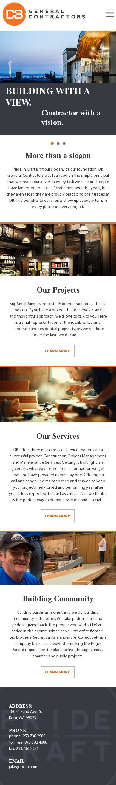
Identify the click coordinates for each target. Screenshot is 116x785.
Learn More (57, 351)
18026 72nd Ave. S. (25, 712)
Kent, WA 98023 (22, 718)
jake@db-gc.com (23, 767)
